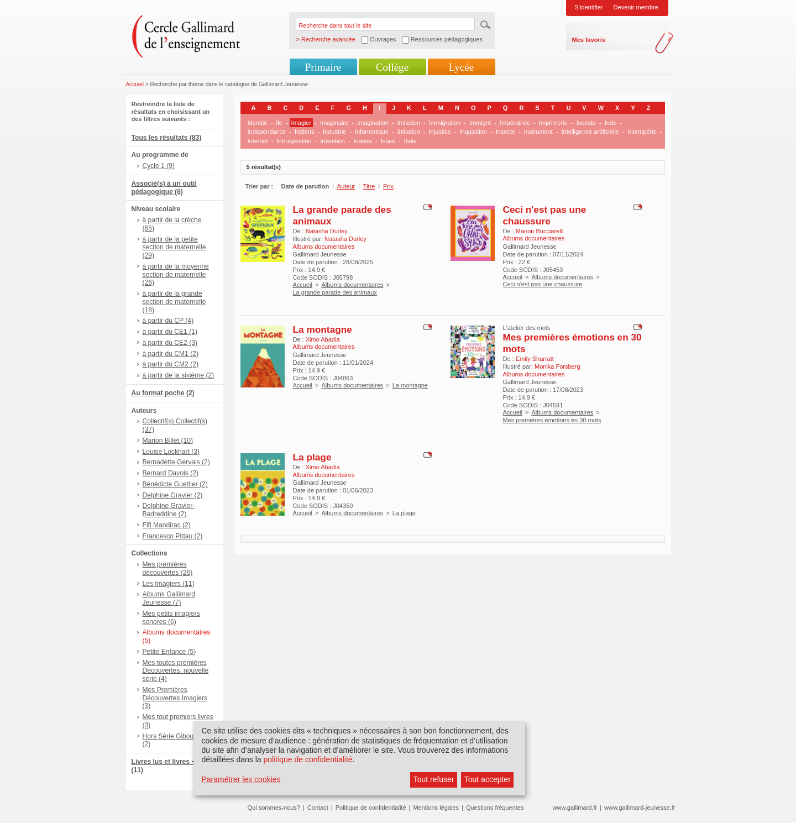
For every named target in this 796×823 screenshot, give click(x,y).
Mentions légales (436, 807)
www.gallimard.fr (575, 807)
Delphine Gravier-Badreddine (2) (169, 510)
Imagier (301, 122)
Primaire (323, 67)
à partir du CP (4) (168, 320)
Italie (410, 141)
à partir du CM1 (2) (171, 354)
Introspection (293, 141)
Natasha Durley (327, 231)
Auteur (346, 186)
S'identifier (589, 7)
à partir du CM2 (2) (171, 364)
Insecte (505, 131)
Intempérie (642, 131)
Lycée (461, 67)
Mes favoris (589, 39)
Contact (317, 807)
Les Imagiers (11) (169, 584)
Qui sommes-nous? (274, 807)
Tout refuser (433, 779)
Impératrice (515, 122)
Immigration (444, 122)
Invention (332, 141)
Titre (369, 186)
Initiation (408, 131)
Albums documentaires (352, 284)
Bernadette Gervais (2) (176, 462)
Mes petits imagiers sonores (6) (171, 618)
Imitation (409, 122)
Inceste (586, 122)
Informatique (372, 131)
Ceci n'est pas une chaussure (544, 215)
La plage (312, 457)
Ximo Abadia (323, 339)
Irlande (362, 141)
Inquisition (473, 131)
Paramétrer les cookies (240, 779)
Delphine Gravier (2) (173, 495)
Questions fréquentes (495, 807)
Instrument (538, 131)
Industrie (334, 131)
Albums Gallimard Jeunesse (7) (169, 598)
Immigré (480, 122)
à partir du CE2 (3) (170, 343)
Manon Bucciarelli (540, 231)
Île (279, 122)
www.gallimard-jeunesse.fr (639, 807)
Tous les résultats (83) (167, 137)
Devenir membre (636, 7)
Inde (610, 122)
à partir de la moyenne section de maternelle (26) (176, 275)
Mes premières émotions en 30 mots (552, 420)
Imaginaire (334, 122)
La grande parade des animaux (335, 292)
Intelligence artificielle (590, 131)
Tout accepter (487, 779)
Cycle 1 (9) (159, 166)
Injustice (439, 131)
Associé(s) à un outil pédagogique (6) (164, 188)
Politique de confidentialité (371, 807)
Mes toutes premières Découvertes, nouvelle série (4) (176, 671)
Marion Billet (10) (168, 440)
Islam (388, 141)
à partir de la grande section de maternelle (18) (174, 302)
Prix (388, 186)
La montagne (322, 329)
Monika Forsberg (557, 366)
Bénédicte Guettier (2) (175, 484)
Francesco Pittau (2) (173, 536)
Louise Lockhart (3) (171, 451)
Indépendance (267, 131)
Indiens (304, 131)
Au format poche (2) (163, 393)
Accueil (135, 84)
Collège (392, 67)
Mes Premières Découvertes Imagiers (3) (175, 698)
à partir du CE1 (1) (170, 332)
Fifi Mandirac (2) (167, 525)
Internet (258, 141)
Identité (258, 122)
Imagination (373, 122)
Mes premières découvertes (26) (168, 568)
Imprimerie (553, 122)
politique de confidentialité (307, 759)
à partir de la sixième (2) (178, 375)
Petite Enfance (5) (169, 652)
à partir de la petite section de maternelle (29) (174, 247)
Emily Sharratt (535, 358)
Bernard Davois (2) (171, 473)
